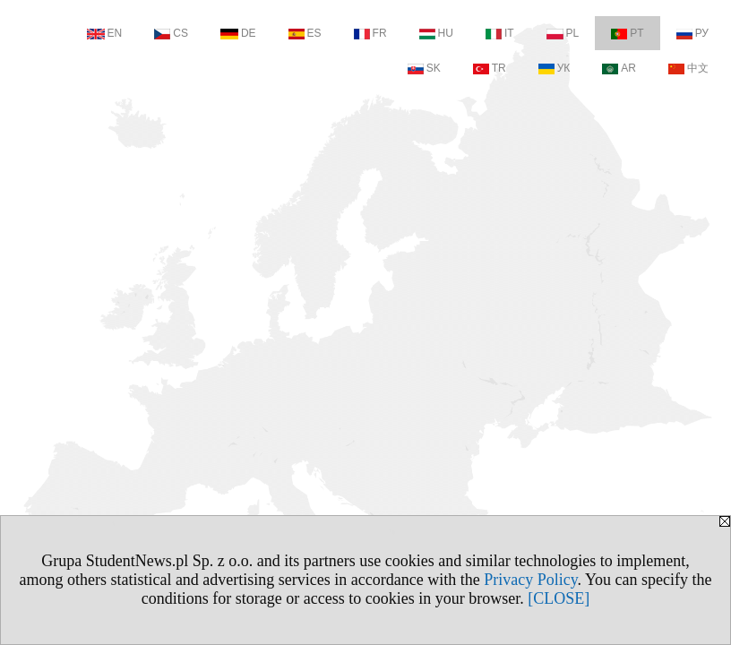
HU (436, 33)
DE (238, 33)
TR (489, 68)
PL (563, 33)
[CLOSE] (558, 598)
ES (305, 33)
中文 (688, 68)
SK (424, 68)
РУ (692, 33)
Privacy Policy (530, 580)
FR (370, 33)
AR (619, 68)
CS (171, 33)
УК (554, 68)
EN (105, 33)
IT (500, 33)
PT (627, 33)
